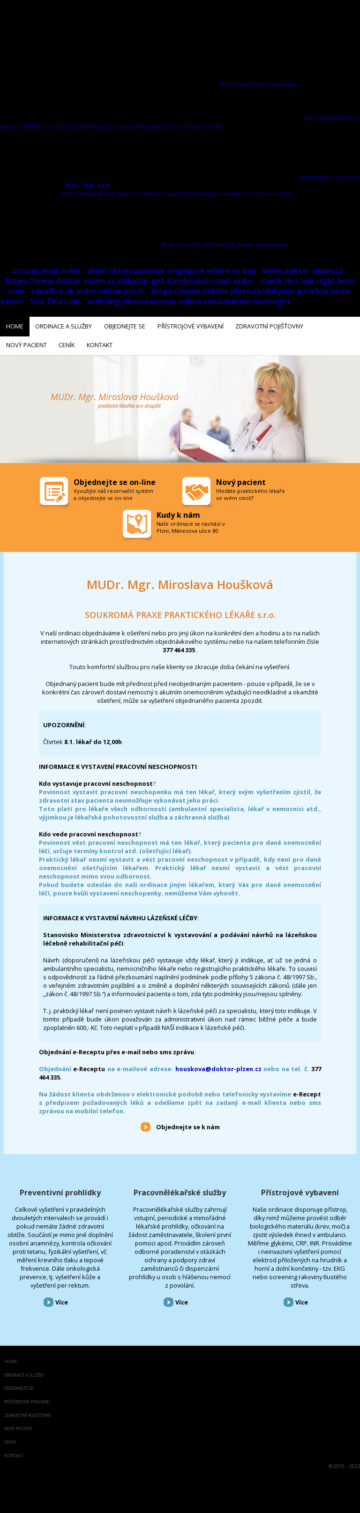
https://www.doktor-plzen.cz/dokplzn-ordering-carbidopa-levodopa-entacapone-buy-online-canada (180, 121)
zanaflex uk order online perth (87, 291)
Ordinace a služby (24, 1371)
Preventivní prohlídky (60, 1189)
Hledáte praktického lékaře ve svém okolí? (250, 491)
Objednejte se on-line (115, 478)
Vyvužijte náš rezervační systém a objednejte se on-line (113, 491)
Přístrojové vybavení (300, 1189)
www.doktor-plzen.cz (330, 176)
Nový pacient (18, 1425)
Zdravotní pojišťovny (28, 1412)
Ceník (10, 1438)
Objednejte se (18, 1385)
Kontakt (13, 1452)
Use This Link (55, 301)
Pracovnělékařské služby (180, 1189)
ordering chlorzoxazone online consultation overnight (189, 301)
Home (10, 1358)
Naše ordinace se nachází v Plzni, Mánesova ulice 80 (191, 523)
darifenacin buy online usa (257, 84)
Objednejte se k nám (188, 1123)
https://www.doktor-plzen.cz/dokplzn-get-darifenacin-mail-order (129, 281)
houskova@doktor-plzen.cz (218, 1065)
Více (61, 1298)
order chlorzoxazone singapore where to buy (171, 270)
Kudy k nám (178, 511)
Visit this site (87, 185)
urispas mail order (46, 270)
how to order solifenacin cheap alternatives (225, 244)
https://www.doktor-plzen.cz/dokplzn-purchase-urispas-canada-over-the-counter (175, 193)
